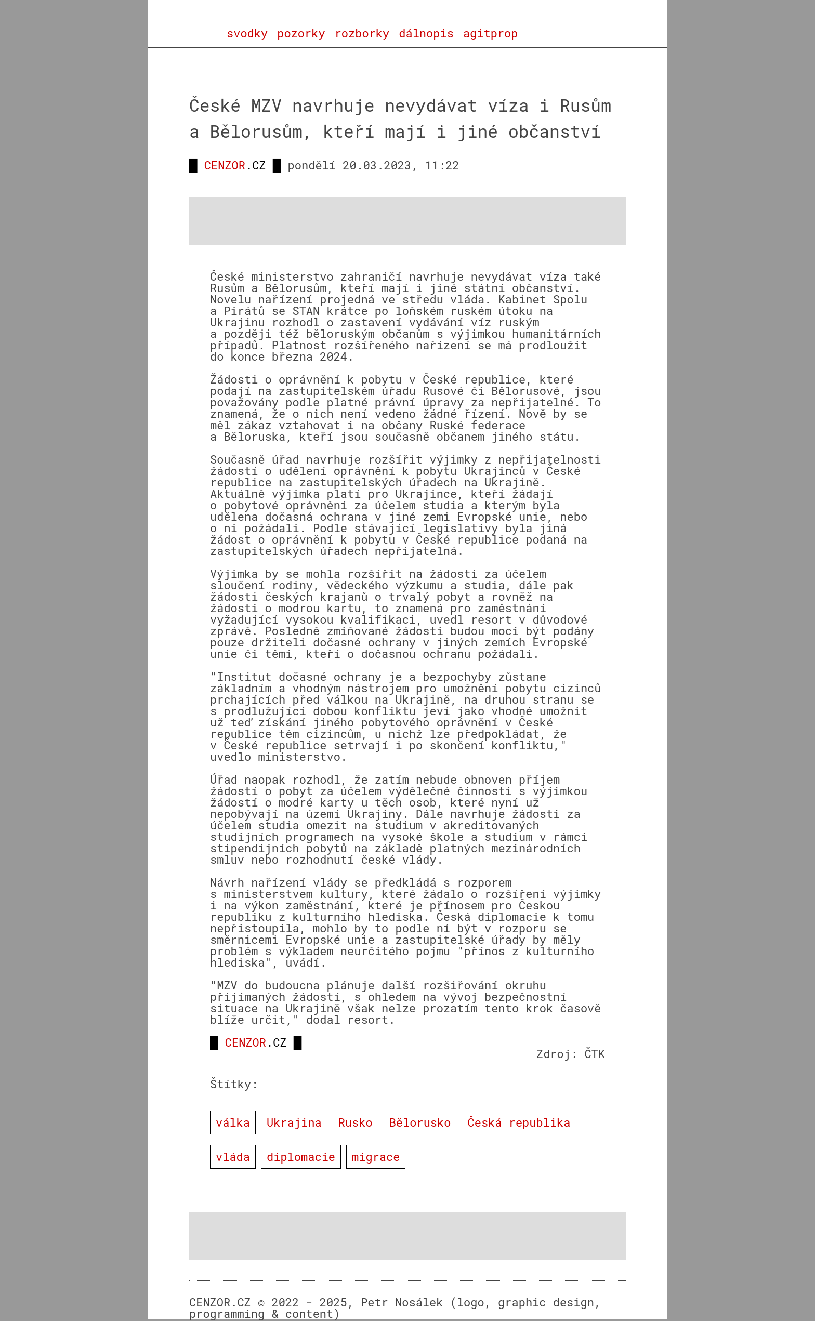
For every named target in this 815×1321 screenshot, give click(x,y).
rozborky (362, 33)
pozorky (301, 33)
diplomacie (301, 1156)
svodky (247, 33)
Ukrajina (294, 1122)
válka (233, 1122)
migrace (376, 1156)
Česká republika (518, 1122)
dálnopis (426, 33)
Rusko (355, 1122)
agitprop (490, 33)
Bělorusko (420, 1122)
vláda (233, 1156)
